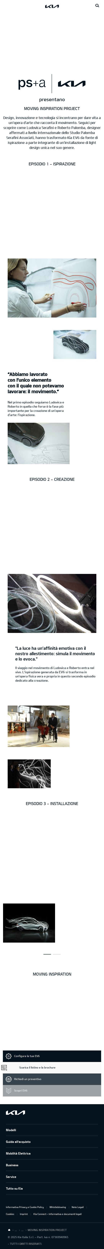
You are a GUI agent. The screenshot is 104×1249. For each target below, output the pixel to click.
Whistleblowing (58, 1207)
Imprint (24, 1214)
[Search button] (97, 6)
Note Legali (78, 1207)
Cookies (10, 1214)
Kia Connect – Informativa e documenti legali (57, 1214)
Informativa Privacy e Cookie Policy (25, 1207)
